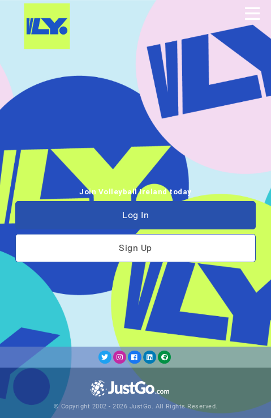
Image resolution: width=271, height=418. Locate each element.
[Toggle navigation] (252, 13)
